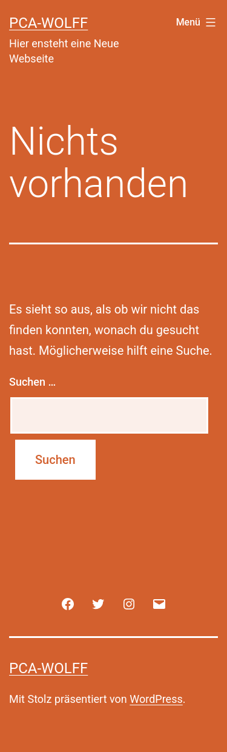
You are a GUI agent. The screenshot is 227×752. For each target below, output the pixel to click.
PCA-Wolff (48, 23)
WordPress (156, 699)
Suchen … (32, 381)
